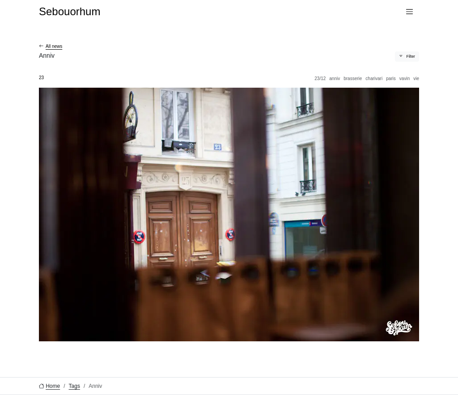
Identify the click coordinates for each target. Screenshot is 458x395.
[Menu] (409, 12)
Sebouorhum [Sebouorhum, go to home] (69, 11)
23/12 (320, 78)
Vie (416, 78)
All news (54, 46)
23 (41, 77)
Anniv (334, 78)
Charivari (373, 78)
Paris (391, 78)
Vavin (404, 78)
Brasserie (353, 78)
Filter (411, 56)
